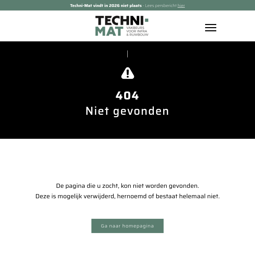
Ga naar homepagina (127, 226)
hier (181, 5)
